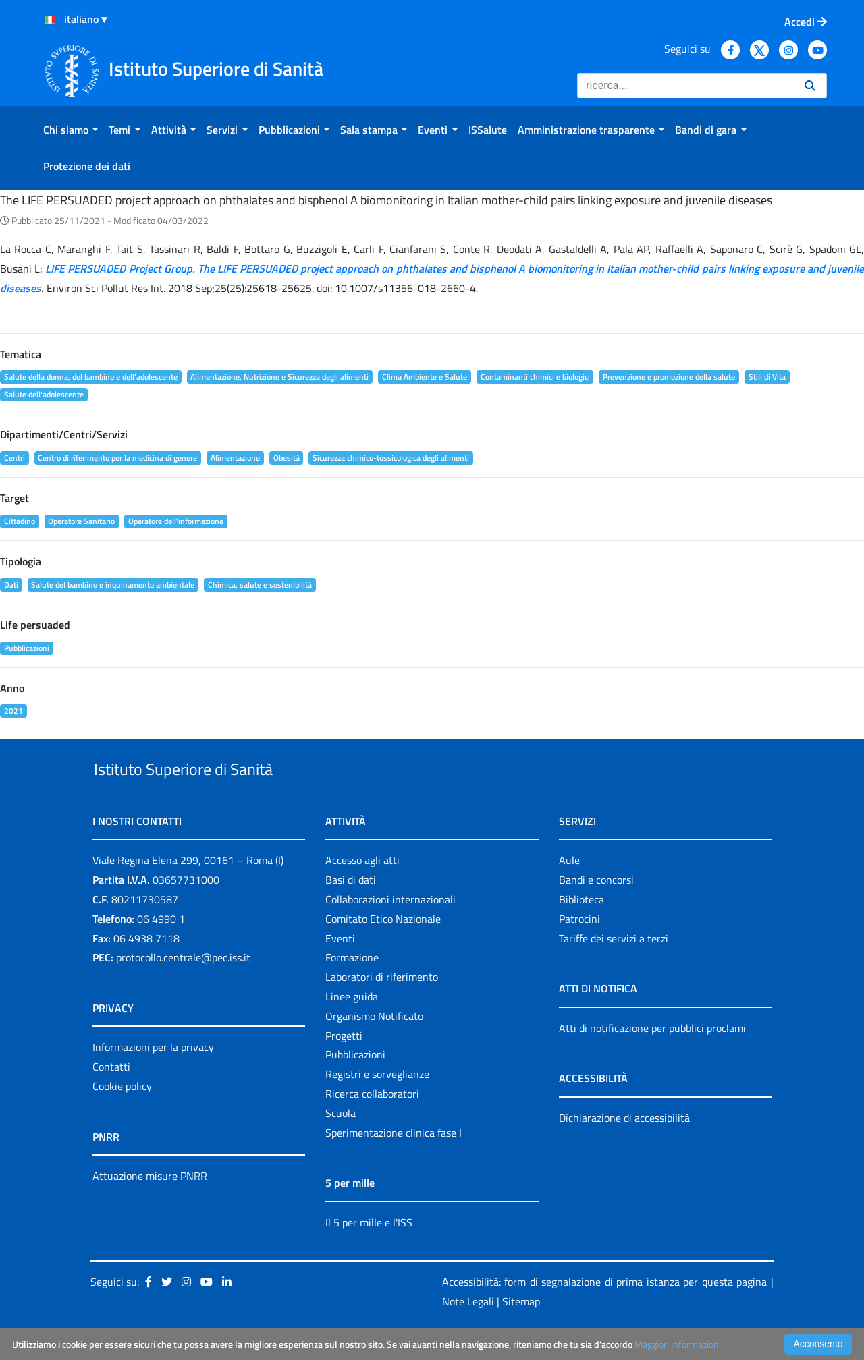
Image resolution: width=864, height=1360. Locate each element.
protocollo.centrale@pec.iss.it (183, 989)
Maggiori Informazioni (677, 1344)
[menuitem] (70, 129)
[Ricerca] (685, 85)
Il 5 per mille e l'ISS (368, 1253)
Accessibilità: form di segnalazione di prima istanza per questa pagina (604, 1313)
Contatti (111, 1097)
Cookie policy (122, 1117)
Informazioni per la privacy (153, 1079)
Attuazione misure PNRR (149, 1207)
